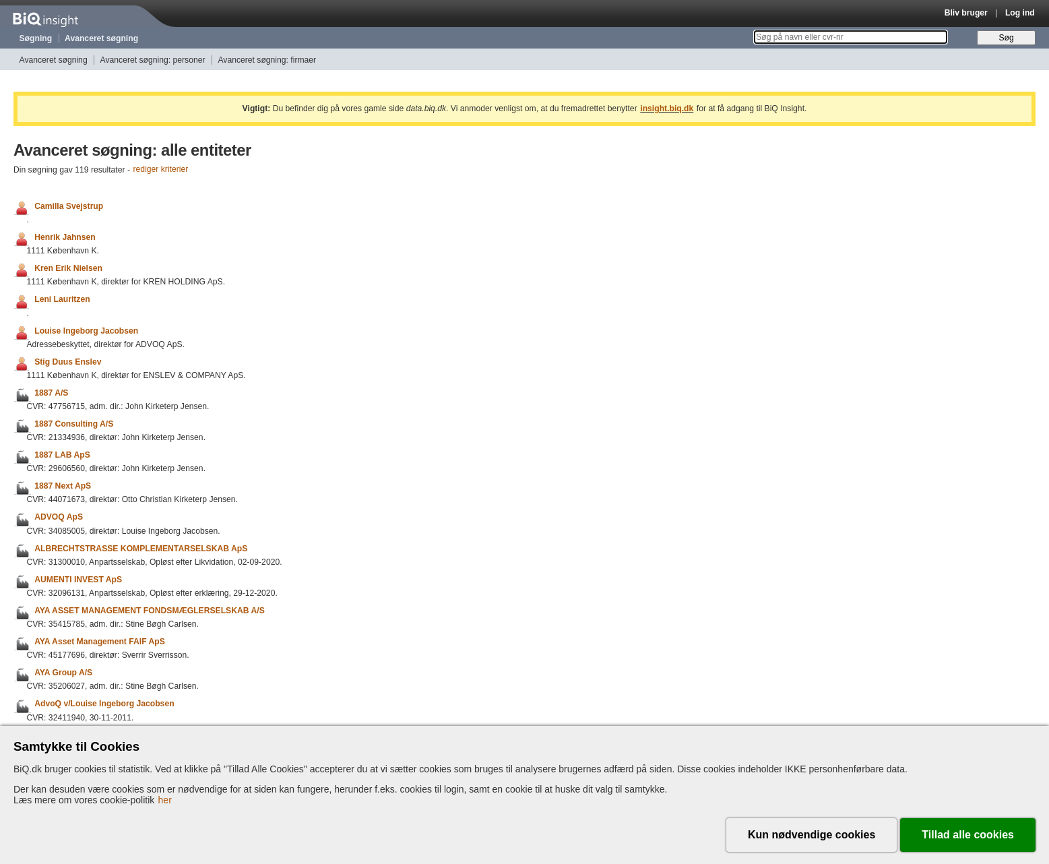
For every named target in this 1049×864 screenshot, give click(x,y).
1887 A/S (51, 393)
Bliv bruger (966, 13)
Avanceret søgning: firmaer (267, 60)
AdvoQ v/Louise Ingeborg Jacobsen (104, 704)
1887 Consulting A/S (73, 424)
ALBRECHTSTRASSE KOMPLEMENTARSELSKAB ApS (140, 548)
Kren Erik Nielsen (68, 268)
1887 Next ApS (62, 486)
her (165, 800)
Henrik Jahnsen (65, 237)
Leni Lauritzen (62, 300)
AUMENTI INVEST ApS (78, 579)
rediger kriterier (161, 170)
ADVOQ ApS (58, 517)
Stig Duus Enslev (67, 362)
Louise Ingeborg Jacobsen (86, 331)
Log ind (1020, 13)
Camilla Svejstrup (68, 206)
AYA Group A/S (63, 672)
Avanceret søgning (101, 38)
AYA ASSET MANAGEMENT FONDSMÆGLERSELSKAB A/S (149, 610)
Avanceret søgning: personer (152, 60)
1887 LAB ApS (62, 455)
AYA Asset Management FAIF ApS (99, 641)
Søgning (36, 38)
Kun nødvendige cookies (811, 834)
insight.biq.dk (666, 108)
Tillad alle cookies (968, 834)
